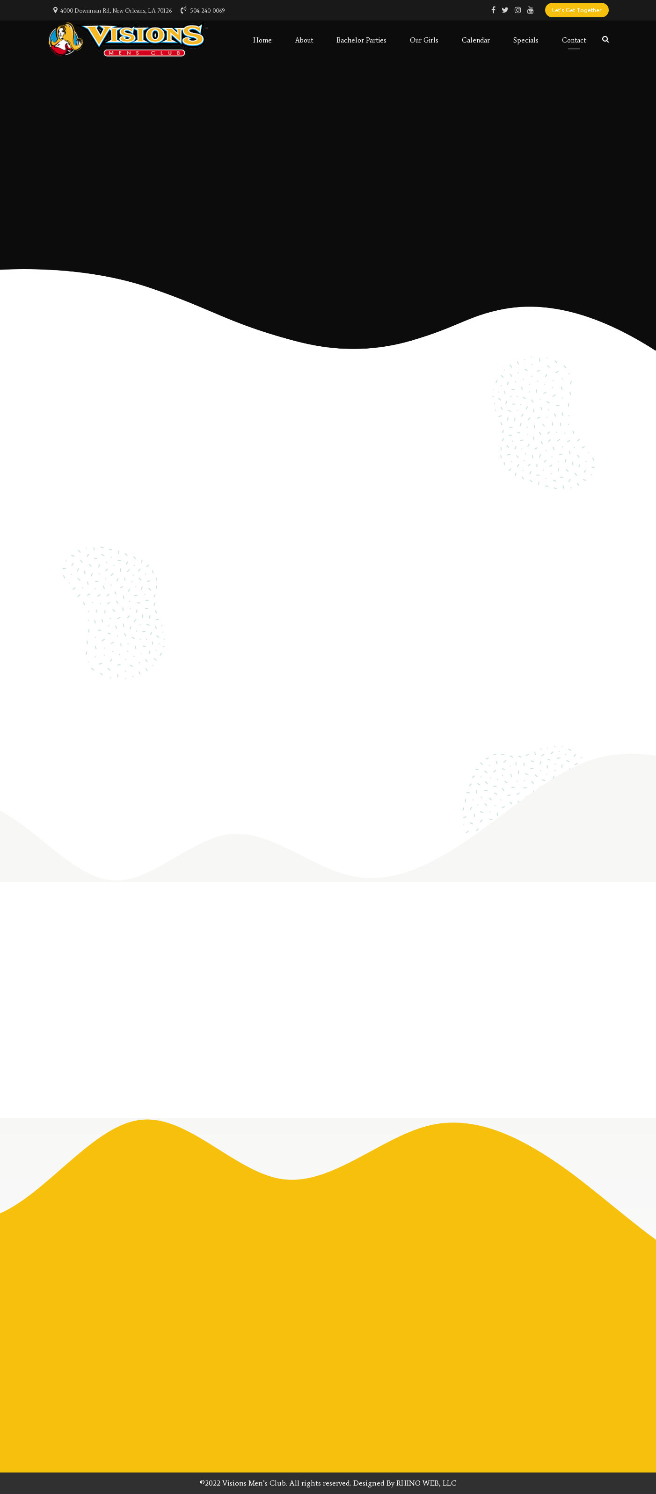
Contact (574, 39)
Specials (526, 39)
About (304, 39)
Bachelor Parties (361, 39)
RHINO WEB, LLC (426, 1483)
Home (262, 39)
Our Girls (424, 39)
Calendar (476, 39)
